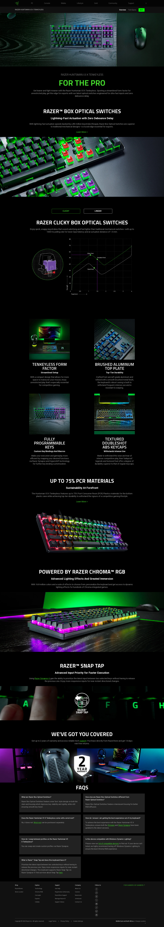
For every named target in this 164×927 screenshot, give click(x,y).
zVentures (78, 898)
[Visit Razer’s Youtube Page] (96, 903)
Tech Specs (132, 10)
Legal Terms (52, 921)
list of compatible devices (108, 843)
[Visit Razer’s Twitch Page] (96, 911)
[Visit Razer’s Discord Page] (96, 914)
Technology (38, 888)
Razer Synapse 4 (42, 678)
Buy (141, 10)
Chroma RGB (39, 892)
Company (78, 885)
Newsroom (78, 895)
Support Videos (59, 902)
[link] (17, 3)
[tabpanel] (82, 264)
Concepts (38, 895)
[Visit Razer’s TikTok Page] (96, 907)
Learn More (82, 132)
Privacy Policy (65, 921)
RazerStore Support (61, 895)
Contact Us (78, 902)
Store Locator (19, 892)
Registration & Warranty (62, 892)
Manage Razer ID (60, 898)
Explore (37, 885)
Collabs (37, 902)
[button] (147, 3)
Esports (37, 898)
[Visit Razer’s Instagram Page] (96, 892)
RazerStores (19, 888)
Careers (77, 892)
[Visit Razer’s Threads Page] (96, 896)
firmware (111, 825)
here (61, 873)
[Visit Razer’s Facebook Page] (96, 889)
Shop (16, 885)
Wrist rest (37, 822)
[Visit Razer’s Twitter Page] (96, 900)
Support (57, 885)
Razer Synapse (124, 825)
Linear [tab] (98, 211)
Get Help (57, 888)
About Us (78, 888)
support (83, 741)
